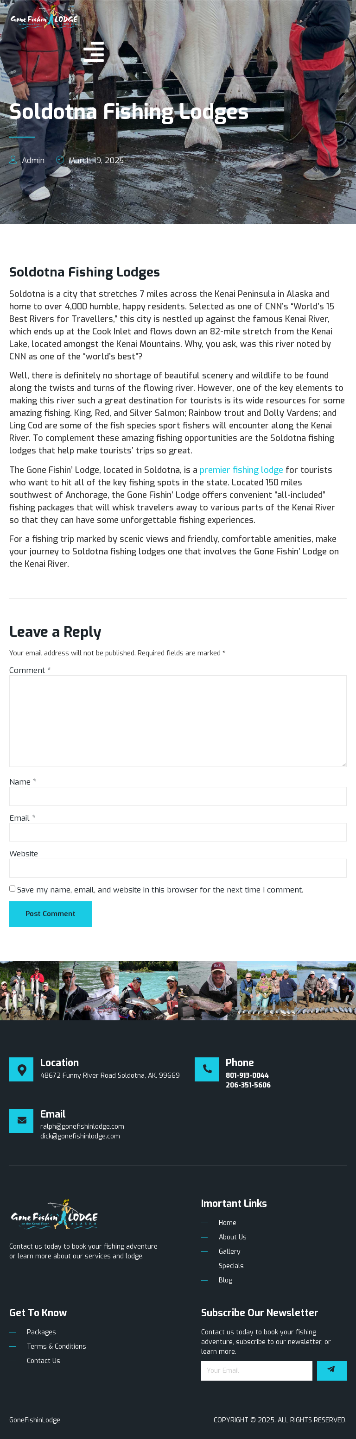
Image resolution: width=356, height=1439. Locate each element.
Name (23, 782)
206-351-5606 (248, 1085)
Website (23, 854)
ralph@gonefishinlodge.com (82, 1126)
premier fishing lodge (241, 470)
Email (22, 818)
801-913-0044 (247, 1075)
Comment (30, 670)
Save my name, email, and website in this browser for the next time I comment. (160, 890)
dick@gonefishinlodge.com (80, 1136)
